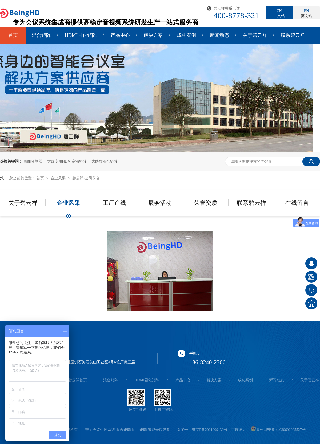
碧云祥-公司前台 (86, 178)
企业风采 (59, 178)
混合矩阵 (41, 35)
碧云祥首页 (77, 380)
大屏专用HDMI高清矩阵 (67, 161)
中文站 (279, 13)
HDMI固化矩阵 (81, 35)
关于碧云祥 (255, 35)
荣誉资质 (205, 202)
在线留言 (297, 202)
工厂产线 (114, 202)
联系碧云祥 (293, 35)
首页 (13, 35)
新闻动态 (219, 35)
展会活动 (160, 202)
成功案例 (186, 35)
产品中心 (120, 35)
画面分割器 (32, 161)
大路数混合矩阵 (104, 161)
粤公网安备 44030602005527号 (278, 430)
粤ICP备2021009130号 (209, 430)
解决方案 (153, 35)
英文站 (306, 13)
